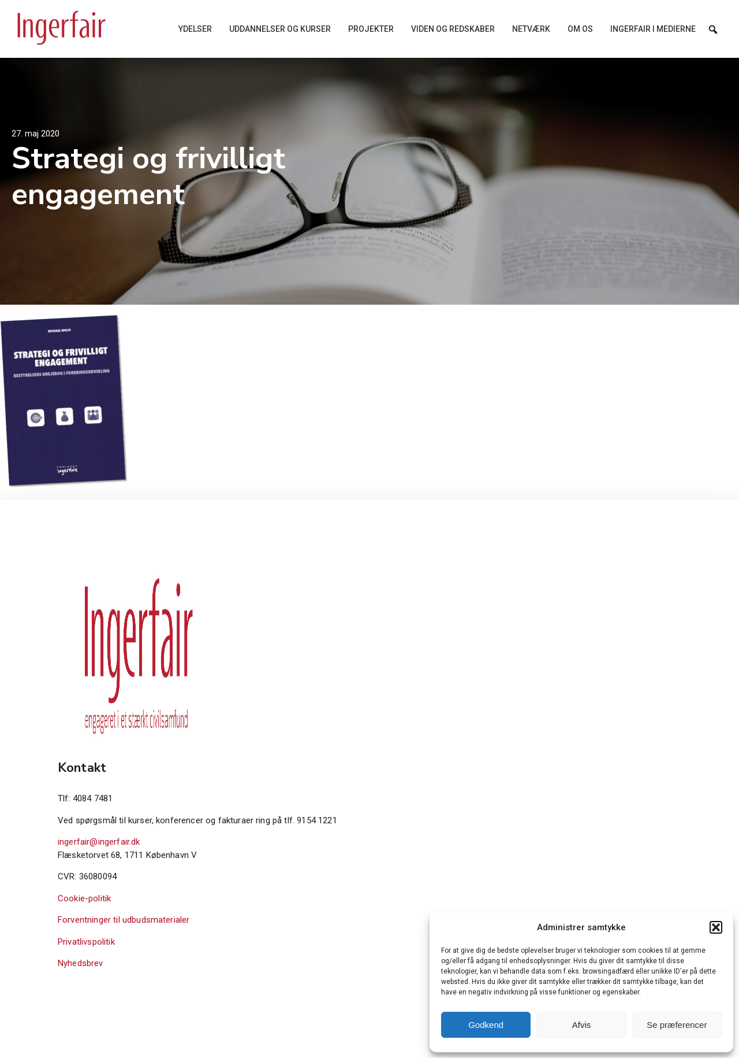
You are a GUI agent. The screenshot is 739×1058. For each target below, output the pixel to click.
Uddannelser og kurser (280, 29)
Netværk (531, 29)
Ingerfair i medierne (653, 29)
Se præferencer (677, 1025)
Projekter (371, 29)
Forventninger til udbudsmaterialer (123, 920)
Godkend (485, 1025)
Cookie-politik (84, 898)
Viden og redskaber (453, 29)
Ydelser (195, 29)
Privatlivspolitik (86, 942)
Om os (580, 29)
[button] (716, 927)
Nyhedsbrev (80, 963)
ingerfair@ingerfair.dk (99, 842)
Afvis (581, 1025)
